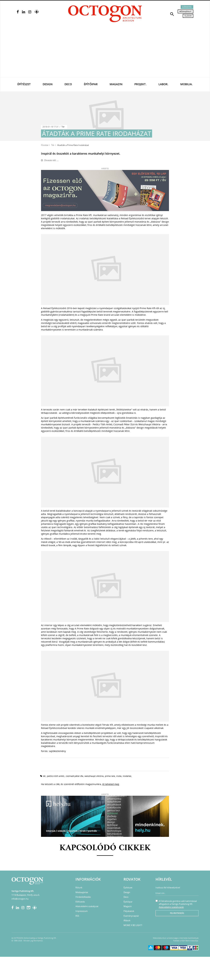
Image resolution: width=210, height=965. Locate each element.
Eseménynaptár (131, 915)
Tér (63, 126)
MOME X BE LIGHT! (133, 925)
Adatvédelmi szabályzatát (171, 907)
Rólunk (78, 887)
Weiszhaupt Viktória (94, 776)
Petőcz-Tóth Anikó (55, 776)
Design (47, 84)
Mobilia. (186, 84)
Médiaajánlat (185, 11)
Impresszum (81, 911)
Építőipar (91, 84)
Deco (68, 84)
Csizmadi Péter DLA (74, 776)
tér (44, 776)
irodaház (127, 776)
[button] (172, 13)
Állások (188, 16)
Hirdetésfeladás (83, 896)
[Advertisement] (105, 53)
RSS (77, 915)
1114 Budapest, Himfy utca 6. (25, 894)
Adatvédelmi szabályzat (86, 906)
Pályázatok (129, 911)
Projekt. (140, 84)
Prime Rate (110, 776)
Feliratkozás (177, 913)
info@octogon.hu (20, 898)
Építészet (24, 84)
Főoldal (44, 145)
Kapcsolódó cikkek (105, 848)
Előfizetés (187, 7)
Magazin (116, 84)
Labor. (163, 84)
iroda (118, 776)
